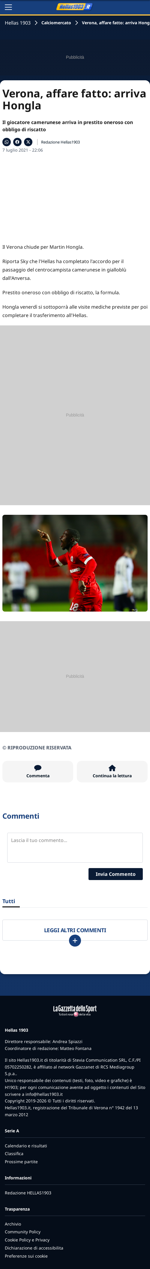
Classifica (14, 1153)
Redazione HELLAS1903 (28, 1193)
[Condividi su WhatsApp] (6, 142)
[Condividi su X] (28, 142)
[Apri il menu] (8, 7)
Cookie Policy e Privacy (27, 1240)
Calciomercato (56, 22)
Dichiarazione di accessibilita (34, 1248)
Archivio (13, 1224)
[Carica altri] (75, 941)
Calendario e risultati (26, 1146)
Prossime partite (21, 1161)
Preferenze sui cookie (26, 1256)
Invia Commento (116, 874)
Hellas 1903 (18, 22)
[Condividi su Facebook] (17, 142)
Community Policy (22, 1232)
